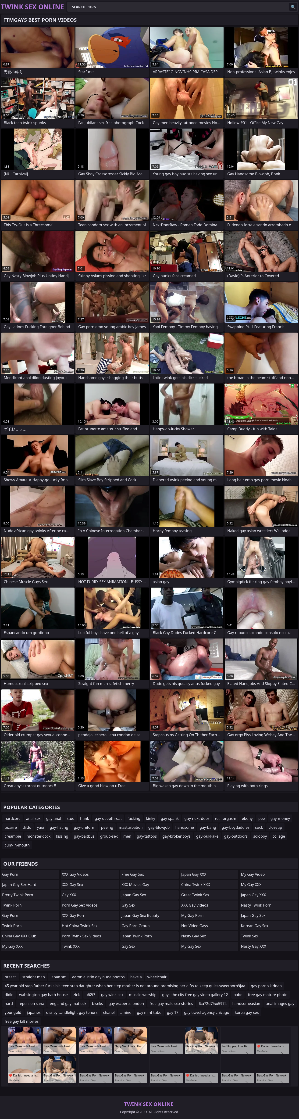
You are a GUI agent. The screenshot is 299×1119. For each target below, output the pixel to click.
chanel (109, 1012)
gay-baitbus (84, 836)
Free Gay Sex (132, 874)
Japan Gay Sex (133, 894)
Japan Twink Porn (136, 936)
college (279, 836)
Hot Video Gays (194, 925)
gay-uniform (85, 827)
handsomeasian (246, 1003)
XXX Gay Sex (72, 884)
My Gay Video (253, 874)
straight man (33, 976)
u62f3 (90, 994)
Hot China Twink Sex (79, 925)
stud (71, 818)
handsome (184, 827)
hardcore (13, 818)
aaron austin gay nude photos (98, 976)
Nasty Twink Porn (256, 905)
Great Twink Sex (195, 894)
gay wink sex (112, 994)
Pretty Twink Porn (17, 894)
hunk (84, 818)
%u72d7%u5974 (213, 1003)
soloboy (260, 836)
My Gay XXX (12, 946)
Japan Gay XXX (193, 874)
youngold (13, 1012)
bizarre (11, 827)
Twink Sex (249, 936)
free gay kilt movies (22, 1021)
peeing (107, 827)
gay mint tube (149, 1012)
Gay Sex (128, 905)
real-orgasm (225, 818)
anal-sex (33, 818)
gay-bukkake (207, 836)
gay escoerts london (126, 1003)
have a (136, 976)
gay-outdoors (236, 836)
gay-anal (53, 818)
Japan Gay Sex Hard (19, 884)
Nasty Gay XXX (253, 946)
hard (9, 1003)
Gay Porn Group (135, 925)
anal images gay (280, 1003)
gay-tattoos (147, 836)
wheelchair (157, 976)
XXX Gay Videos (75, 874)
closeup (275, 827)
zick (76, 994)
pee (261, 818)
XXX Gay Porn (73, 915)
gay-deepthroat (108, 818)
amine (125, 1012)
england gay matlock (68, 1003)
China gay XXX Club (19, 936)
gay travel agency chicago (206, 1012)
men (127, 836)
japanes (34, 1012)
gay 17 (172, 1012)
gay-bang (207, 827)
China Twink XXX (195, 884)
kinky (150, 818)
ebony (247, 818)
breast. (11, 976)
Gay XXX (69, 894)
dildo (26, 827)
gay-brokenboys (176, 836)
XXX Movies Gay (135, 884)
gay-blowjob (159, 827)
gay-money (280, 818)
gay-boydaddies (235, 827)
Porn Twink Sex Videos (81, 936)
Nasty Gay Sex (193, 936)
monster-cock (38, 836)
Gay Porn (10, 874)
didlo (9, 994)
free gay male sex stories (171, 1003)
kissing (62, 836)
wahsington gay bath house (43, 994)
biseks (97, 1003)
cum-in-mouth (17, 845)
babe (238, 994)
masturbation (131, 827)
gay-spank (170, 818)
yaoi (40, 827)
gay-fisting (59, 827)
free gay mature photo (267, 994)
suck (259, 827)
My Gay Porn (192, 915)
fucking (133, 818)
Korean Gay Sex (254, 925)
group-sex (109, 836)
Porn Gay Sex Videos (80, 905)
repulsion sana (31, 1003)
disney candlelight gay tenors (72, 1012)
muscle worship (143, 994)
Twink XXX (71, 946)
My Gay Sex (191, 946)
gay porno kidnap (266, 985)
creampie (13, 836)
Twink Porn (12, 905)
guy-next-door (196, 818)
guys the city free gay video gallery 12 (195, 994)
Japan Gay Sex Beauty (140, 915)
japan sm (58, 976)
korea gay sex (247, 1012)
